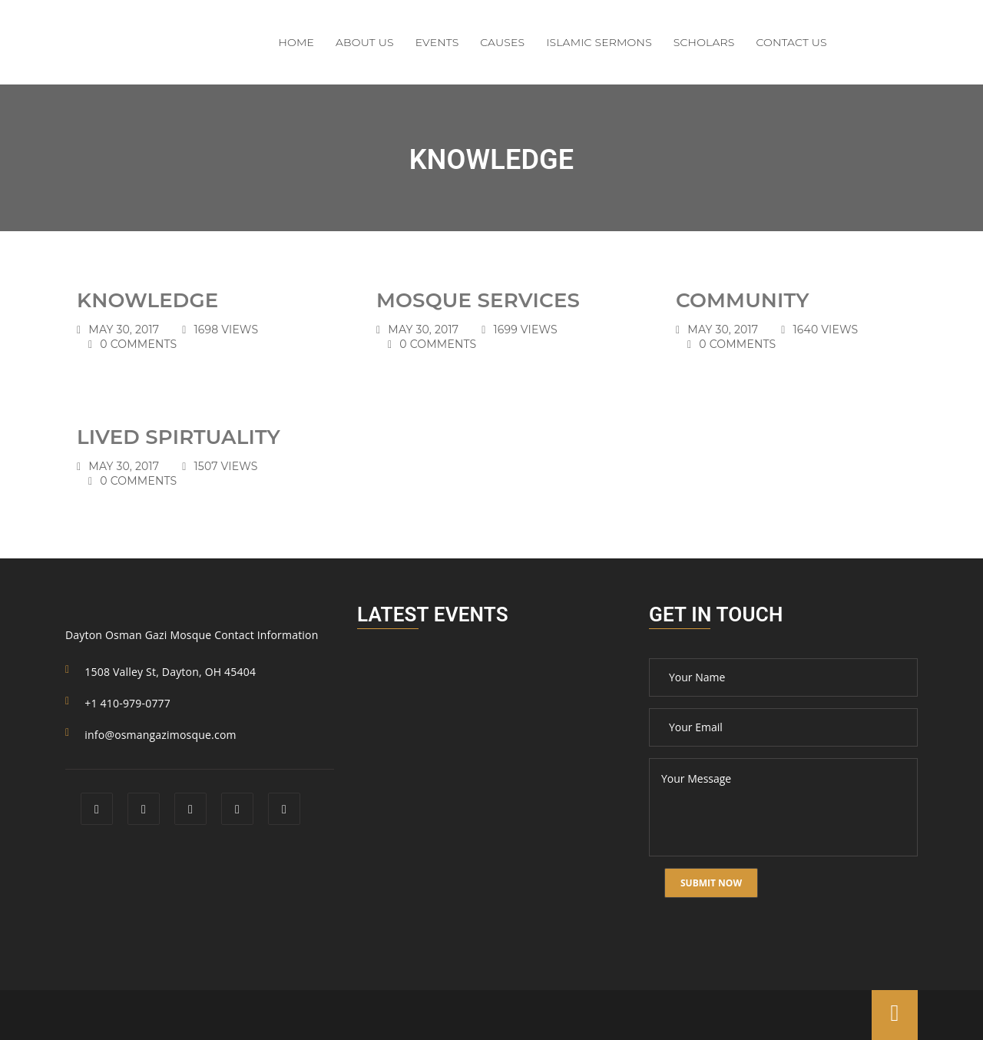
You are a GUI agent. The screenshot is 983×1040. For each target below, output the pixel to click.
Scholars (704, 42)
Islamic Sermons (599, 42)
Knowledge (147, 300)
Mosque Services (478, 300)
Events (437, 42)
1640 (826, 329)
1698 (226, 329)
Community (742, 300)
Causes (502, 42)
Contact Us (791, 42)
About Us (365, 42)
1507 (226, 466)
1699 (526, 329)
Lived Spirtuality (178, 437)
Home (297, 42)
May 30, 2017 (123, 329)
